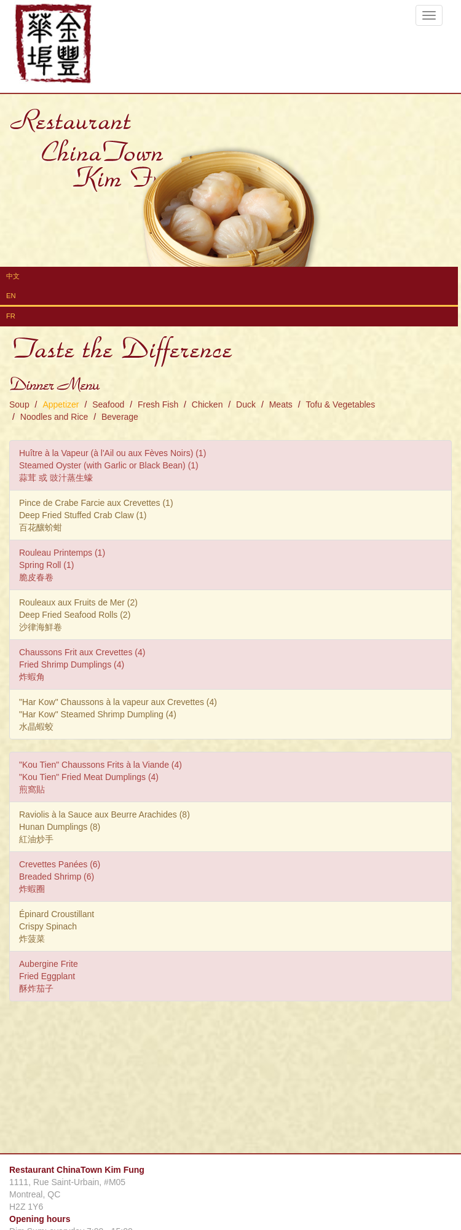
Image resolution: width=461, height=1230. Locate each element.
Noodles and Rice (54, 417)
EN (11, 295)
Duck (246, 404)
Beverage (119, 417)
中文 (13, 276)
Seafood (108, 404)
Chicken (207, 404)
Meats (281, 404)
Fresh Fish (158, 404)
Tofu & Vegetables (340, 404)
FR (10, 316)
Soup (19, 404)
